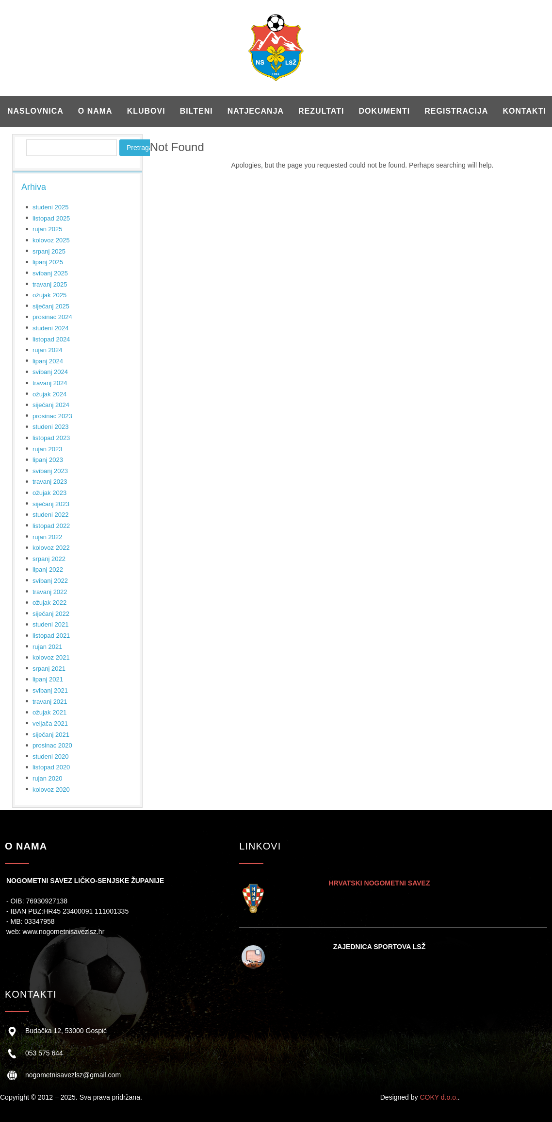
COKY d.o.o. (438, 1097)
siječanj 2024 (50, 404)
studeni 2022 (50, 514)
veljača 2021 (50, 723)
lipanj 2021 (47, 679)
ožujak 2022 (49, 602)
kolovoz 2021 (51, 657)
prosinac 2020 (52, 745)
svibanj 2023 (50, 471)
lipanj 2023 (47, 459)
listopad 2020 (51, 767)
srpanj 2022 (48, 558)
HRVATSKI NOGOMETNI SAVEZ (379, 883)
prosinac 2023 (52, 416)
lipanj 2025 (47, 262)
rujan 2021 (47, 646)
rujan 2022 (47, 537)
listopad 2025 (51, 218)
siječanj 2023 (50, 504)
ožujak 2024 (49, 394)
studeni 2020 (50, 756)
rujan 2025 (47, 229)
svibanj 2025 (50, 273)
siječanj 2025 (50, 306)
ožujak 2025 (49, 295)
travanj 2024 (49, 383)
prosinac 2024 (52, 317)
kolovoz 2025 (51, 240)
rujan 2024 (47, 350)
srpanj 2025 (48, 251)
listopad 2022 (51, 525)
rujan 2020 (47, 778)
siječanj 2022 (50, 613)
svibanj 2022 (50, 580)
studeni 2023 (50, 426)
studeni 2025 (50, 207)
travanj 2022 (49, 591)
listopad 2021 (51, 635)
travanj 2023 (49, 481)
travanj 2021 (49, 701)
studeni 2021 (50, 624)
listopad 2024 (51, 339)
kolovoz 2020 (51, 789)
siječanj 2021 (50, 734)
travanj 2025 (49, 284)
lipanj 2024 (47, 361)
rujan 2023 (47, 449)
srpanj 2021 (48, 668)
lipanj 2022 (47, 569)
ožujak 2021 (49, 712)
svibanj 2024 (50, 371)
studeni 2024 (50, 328)
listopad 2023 (51, 438)
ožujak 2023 (49, 492)
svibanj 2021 (50, 690)
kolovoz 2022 (51, 547)
